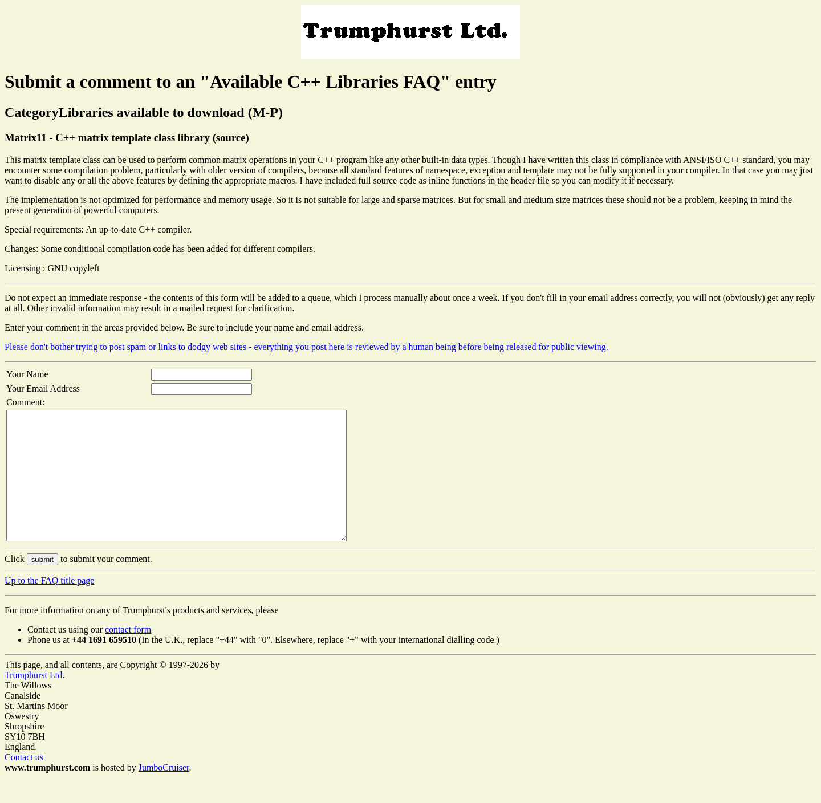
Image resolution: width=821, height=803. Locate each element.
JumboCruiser (164, 793)
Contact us (24, 783)
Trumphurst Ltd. (34, 701)
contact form (128, 655)
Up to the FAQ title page (49, 606)
